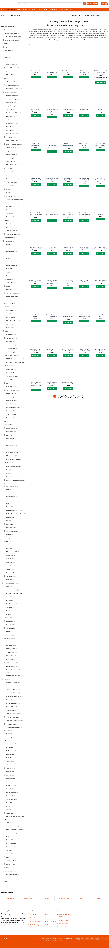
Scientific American (12, 652)
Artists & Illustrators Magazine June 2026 (84, 350)
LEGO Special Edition (12, 452)
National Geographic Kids (14, 510)
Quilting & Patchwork (11, 140)
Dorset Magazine (11, 778)
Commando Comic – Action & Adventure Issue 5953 (68, 214)
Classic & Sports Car (12, 590)
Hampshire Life (11, 785)
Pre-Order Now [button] (100, 82)
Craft (6, 78)
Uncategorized (8, 878)
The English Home (12, 411)
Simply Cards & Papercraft (14, 88)
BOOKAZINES (26, 9)
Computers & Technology (11, 68)
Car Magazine (10, 628)
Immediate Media (44, 33)
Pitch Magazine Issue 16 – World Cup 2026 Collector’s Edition (100, 72)
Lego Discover (10, 438)
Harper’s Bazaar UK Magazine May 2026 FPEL (68, 316)
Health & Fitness (10, 545)
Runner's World (11, 864)
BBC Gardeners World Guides (13, 36)
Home (3, 15)
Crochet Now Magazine (13, 99)
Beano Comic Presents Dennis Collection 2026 (100, 248)
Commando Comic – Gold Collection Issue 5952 (84, 214)
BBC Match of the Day (13, 826)
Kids (6, 421)
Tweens (8, 538)
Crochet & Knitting (11, 92)
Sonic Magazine (11, 527)
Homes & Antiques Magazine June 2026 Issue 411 (68, 281)
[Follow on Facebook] (1, 939)
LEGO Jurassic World (12, 442)
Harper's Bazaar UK (12, 265)
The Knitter (10, 109)
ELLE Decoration (11, 386)
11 (78, 396)
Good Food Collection (13, 293)
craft (51, 31)
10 (74, 396)
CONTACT (53, 9)
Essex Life (9, 782)
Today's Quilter (11, 147)
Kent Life (9, 789)
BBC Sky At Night (11, 645)
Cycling (8, 809)
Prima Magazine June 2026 (100, 110)
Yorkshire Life (10, 761)
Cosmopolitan (10, 255)
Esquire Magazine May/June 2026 (68, 248)
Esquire (9, 244)
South (8, 764)
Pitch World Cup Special (13, 833)
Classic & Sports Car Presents (15, 593)
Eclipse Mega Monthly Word (14, 696)
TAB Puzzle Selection (12, 717)
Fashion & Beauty (9, 237)
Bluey (8, 469)
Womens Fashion (11, 251)
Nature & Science (9, 638)
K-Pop (8, 192)
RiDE (8, 614)
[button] (104, 3)
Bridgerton (10, 189)
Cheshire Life (10, 747)
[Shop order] (99, 15)
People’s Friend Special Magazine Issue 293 (36, 144)
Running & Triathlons (11, 860)
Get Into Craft (10, 130)
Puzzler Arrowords (12, 686)
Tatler (8, 565)
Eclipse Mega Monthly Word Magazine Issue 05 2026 (52, 111)
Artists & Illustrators (12, 310)
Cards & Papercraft (11, 81)
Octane (9, 631)
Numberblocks (11, 517)
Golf (7, 836)
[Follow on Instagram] (4, 939)
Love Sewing (10, 158)
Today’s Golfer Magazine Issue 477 (35, 315)
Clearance (7, 54)
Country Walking (11, 338)
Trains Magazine (11, 348)
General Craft (10, 116)
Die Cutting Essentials (12, 126)
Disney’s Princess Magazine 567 (84, 248)
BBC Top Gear (10, 624)
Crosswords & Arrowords (12, 682)
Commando (9, 61)
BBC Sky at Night (11, 649)
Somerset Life (10, 795)
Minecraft (9, 506)
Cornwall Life (10, 768)
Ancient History (11, 317)
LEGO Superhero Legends (13, 459)
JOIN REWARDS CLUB (65, 9)
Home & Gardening (10, 352)
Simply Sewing (11, 161)
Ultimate (9, 534)
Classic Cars (10, 600)
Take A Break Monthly (13, 234)
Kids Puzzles (9, 424)
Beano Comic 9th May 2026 (68, 71)
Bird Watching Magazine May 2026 (84, 315)
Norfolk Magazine (12, 792)
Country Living (11, 576)
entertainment (58, 31)
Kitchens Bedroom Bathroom (15, 407)
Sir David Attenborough (12, 40)
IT (6, 71)
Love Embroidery (11, 154)
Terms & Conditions (50, 921)
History (8, 313)
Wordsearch (9, 733)
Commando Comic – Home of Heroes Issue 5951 (52, 214)
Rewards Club (68, 37)
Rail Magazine (10, 341)
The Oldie (9, 213)
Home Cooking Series (12, 296)
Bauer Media (63, 33)
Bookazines (8, 29)
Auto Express (10, 621)
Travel (6, 867)
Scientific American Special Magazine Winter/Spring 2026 (35, 383)
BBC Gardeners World (12, 355)
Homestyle (10, 397)
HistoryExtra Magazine (13, 320)
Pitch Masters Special (12, 843)
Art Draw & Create (12, 119)
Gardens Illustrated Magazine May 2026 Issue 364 (84, 180)
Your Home (10, 417)
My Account (33, 914)
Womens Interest (10, 220)
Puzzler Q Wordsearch (13, 737)
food (42, 31)
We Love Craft (11, 137)
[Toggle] (30, 45)
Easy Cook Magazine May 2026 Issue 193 (68, 110)
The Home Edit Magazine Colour (68, 179)
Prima (8, 223)
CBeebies (9, 473)
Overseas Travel (10, 871)
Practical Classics (11, 604)
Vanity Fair (10, 268)
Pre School (9, 462)
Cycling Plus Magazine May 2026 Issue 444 (68, 382)
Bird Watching (11, 334)
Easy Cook (9, 286)
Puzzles (7, 679)
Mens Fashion (9, 241)
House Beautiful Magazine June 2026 (100, 144)
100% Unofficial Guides (12, 33)
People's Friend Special (13, 178)
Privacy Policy (63, 923)
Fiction (7, 47)
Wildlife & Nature (10, 656)
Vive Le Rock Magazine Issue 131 (101, 281)
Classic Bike (10, 597)
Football (8, 822)
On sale (7, 21)
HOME (3, 9)
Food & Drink (8, 279)
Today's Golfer (11, 847)
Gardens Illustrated (12, 372)
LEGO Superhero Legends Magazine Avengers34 (68, 145)
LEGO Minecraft (11, 445)
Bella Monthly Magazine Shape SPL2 (68, 350)
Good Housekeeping (12, 390)
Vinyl (6, 881)
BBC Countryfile (11, 572)
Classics (8, 586)
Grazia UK (9, 262)
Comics (7, 57)
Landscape (10, 579)
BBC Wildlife (10, 659)
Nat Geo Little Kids (12, 486)
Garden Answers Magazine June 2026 (52, 71)
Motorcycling (9, 607)
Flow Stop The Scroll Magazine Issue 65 (35, 350)
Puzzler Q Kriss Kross (13, 703)
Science (8, 642)
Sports (7, 806)
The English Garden (12, 376)
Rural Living (9, 569)
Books (6, 43)
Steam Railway (11, 345)
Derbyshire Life (11, 751)
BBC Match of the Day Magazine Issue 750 (36, 248)
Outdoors (9, 331)
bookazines (84, 29)
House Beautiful (11, 404)
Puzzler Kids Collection (13, 428)
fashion (38, 31)
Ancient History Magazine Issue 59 (84, 71)
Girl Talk (9, 500)
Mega (8, 503)
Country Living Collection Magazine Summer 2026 (100, 180)
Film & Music (9, 185)
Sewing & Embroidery (12, 151)
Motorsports (9, 850)
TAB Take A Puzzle (12, 724)
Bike (8, 610)
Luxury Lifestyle (10, 562)
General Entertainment (12, 203)
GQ (8, 248)
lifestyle (83, 31)
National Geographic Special (14, 675)
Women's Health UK (12, 552)
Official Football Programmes (15, 829)
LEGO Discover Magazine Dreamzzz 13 (52, 248)
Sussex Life (10, 802)
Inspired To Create (12, 133)
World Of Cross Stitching (13, 165)
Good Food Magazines (12, 282)
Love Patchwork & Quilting (14, 144)
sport (73, 31)
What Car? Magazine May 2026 (84, 281)
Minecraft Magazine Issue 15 (35, 71)
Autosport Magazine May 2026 (52, 382)
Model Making (9, 324)
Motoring (8, 617)
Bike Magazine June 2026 (52, 350)
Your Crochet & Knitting (13, 113)
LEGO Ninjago (10, 449)
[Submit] (84, 3)
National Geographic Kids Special (16, 513)
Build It (9, 383)
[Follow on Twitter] (7, 939)
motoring (47, 31)
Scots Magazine (11, 757)
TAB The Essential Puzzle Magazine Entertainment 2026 (52, 281)
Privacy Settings (35, 921)
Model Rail (10, 327)
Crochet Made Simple (12, 95)
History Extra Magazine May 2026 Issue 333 (52, 315)
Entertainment (9, 171)
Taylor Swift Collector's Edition (15, 199)
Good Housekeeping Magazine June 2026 (35, 110)
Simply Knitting (11, 106)
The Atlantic (10, 210)
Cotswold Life (10, 771)
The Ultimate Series (12, 531)
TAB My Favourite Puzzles (14, 713)
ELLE (8, 258)
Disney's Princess (11, 496)
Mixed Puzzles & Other (12, 693)
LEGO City (9, 435)
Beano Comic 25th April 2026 (35, 281)
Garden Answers (11, 369)
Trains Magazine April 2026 (100, 350)
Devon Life (10, 775)
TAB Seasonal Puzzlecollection (15, 720)
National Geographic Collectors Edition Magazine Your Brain (51, 145)
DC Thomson (53, 33)
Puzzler (9, 699)
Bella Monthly (10, 206)
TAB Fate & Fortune (12, 230)
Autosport (9, 853)
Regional (7, 740)
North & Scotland (10, 744)
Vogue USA (10, 275)
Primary (8, 489)
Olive (8, 300)
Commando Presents (11, 64)
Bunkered (9, 840)
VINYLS (34, 9)
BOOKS (19, 9)
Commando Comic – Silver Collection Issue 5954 (36, 214)
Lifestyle (7, 541)
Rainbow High (10, 524)
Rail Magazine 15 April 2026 (100, 315)
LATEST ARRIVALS (43, 9)
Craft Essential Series (12, 85)
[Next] (81, 396)
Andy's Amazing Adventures (14, 466)
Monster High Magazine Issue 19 (100, 213)
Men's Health (10, 548)
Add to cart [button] (35, 77)
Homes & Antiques (12, 393)
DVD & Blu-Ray (9, 168)
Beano (8, 493)
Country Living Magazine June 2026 (84, 110)
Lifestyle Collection (11, 555)
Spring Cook (10, 559)
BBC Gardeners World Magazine (15, 362)
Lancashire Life (11, 754)
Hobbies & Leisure (10, 303)
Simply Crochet (11, 102)
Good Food (10, 289)
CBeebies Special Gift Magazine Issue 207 (35, 179)
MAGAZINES (11, 9)
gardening (65, 31)
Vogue (8, 272)
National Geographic (11, 666)
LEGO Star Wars (11, 456)
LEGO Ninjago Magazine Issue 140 (84, 144)
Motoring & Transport (11, 583)
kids (70, 31)
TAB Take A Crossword (13, 689)
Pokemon (9, 520)
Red (8, 227)
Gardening (8, 365)
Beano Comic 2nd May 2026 (52, 179)
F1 (7, 857)
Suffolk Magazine (11, 799)
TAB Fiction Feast (11, 182)
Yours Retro (10, 216)
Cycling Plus (10, 813)
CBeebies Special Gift (12, 476)
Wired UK (9, 74)
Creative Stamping (12, 123)
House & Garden (11, 400)
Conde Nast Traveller (12, 874)
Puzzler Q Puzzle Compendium (15, 706)
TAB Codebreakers (12, 710)
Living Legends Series (12, 196)
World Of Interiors (12, 414)
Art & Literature (10, 307)
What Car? (10, 635)
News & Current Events (11, 662)
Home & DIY (9, 379)
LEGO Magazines (10, 431)
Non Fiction (9, 50)
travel (77, 31)
